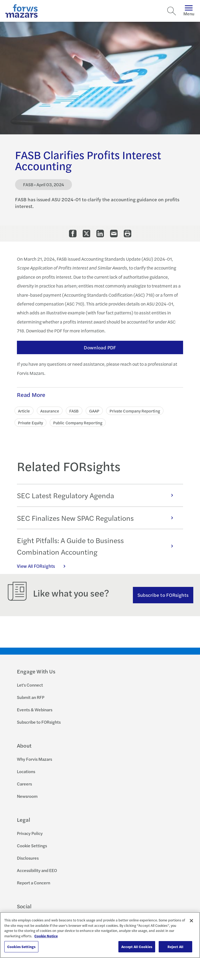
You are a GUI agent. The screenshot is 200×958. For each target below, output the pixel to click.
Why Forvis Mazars (34, 759)
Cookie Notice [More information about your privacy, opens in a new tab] (46, 935)
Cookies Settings (21, 946)
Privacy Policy (30, 833)
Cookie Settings (32, 845)
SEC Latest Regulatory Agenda (98, 495)
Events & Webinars (34, 709)
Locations (26, 771)
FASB (74, 411)
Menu (188, 11)
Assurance (49, 411)
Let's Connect (30, 685)
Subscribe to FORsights (163, 594)
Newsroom (27, 796)
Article (24, 411)
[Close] (191, 921)
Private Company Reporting (135, 411)
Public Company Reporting (77, 422)
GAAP (94, 411)
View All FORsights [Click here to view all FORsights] (44, 566)
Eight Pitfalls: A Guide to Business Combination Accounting (98, 546)
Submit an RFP (30, 697)
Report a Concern (33, 883)
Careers (24, 784)
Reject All (175, 946)
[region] (100, 935)
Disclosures (28, 858)
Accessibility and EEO (37, 870)
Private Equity (30, 422)
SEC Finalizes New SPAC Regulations (98, 518)
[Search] (171, 11)
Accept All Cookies (136, 946)
